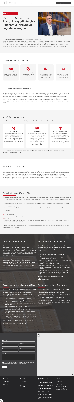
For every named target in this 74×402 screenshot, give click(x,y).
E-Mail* (20, 348)
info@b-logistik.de (26, 383)
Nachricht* (4, 353)
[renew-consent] (1, 400)
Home (27, 3)
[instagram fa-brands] (21, 386)
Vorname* (4, 343)
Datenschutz (60, 383)
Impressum (59, 381)
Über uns (36, 3)
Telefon (3, 348)
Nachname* (21, 343)
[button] (63, 3)
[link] (31, 3)
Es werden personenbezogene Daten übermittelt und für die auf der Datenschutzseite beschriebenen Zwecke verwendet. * (18, 363)
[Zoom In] (38, 334)
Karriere (42, 3)
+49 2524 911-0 (25, 381)
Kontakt (46, 3)
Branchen (31, 3)
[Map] (55, 354)
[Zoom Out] (38, 336)
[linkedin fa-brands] (24, 386)
